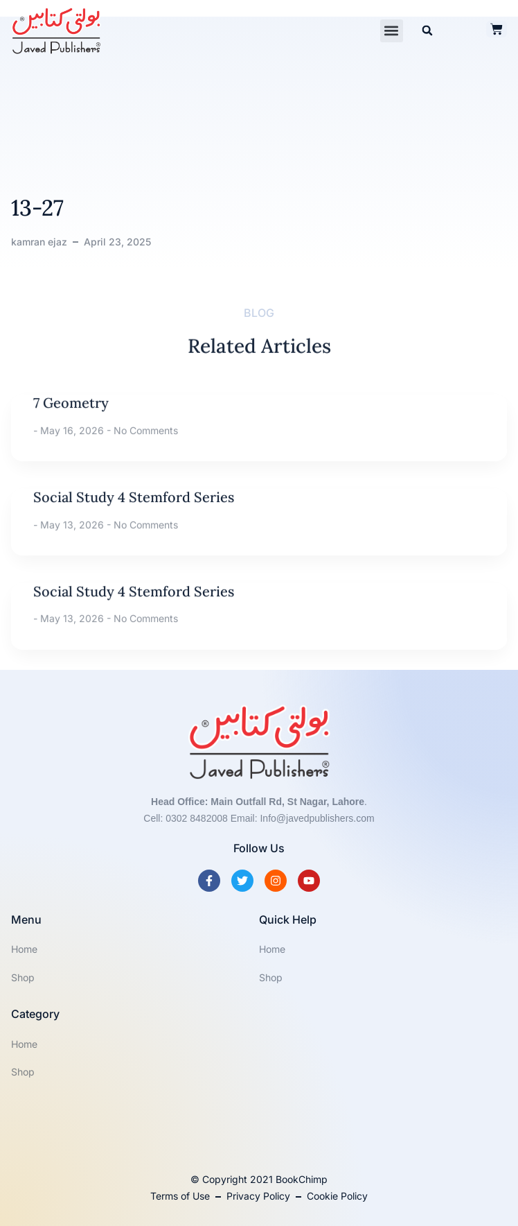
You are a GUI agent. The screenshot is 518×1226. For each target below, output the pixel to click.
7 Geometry (71, 427)
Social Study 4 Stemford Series (133, 521)
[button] (391, 30)
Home (24, 949)
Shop (23, 977)
